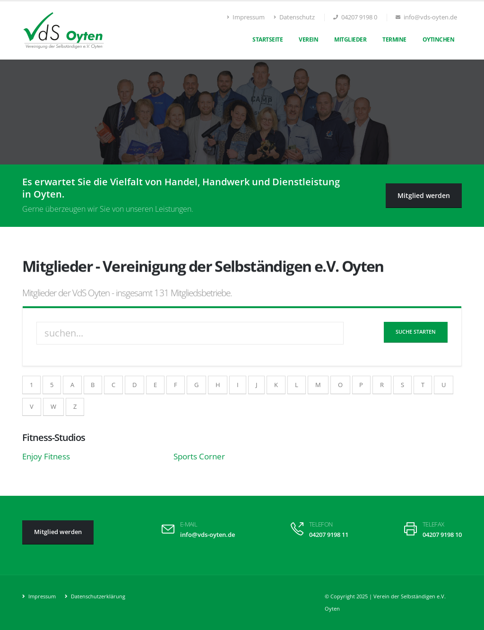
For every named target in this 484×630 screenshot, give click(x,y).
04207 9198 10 (442, 535)
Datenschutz (294, 17)
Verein (308, 39)
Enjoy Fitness (46, 456)
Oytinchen (439, 39)
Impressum (246, 17)
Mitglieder (350, 39)
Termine (394, 39)
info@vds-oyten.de (207, 535)
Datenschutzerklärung (97, 596)
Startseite (267, 39)
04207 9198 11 (328, 535)
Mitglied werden (424, 195)
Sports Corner (199, 456)
